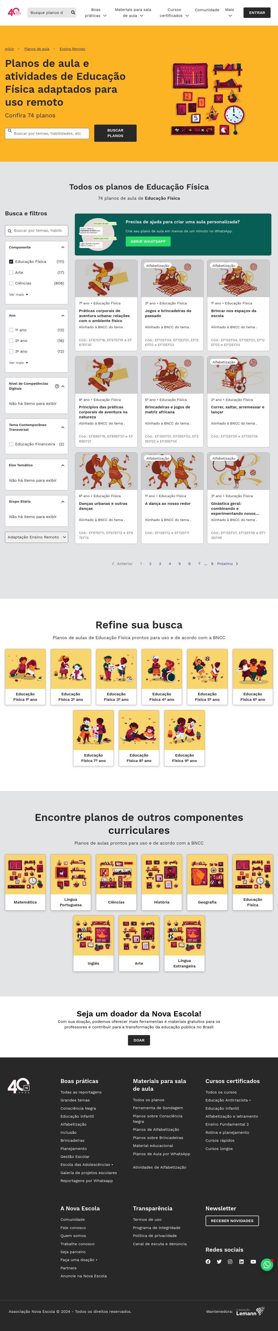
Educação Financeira (35, 444)
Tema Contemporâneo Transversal (27, 427)
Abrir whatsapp (148, 241)
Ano (12, 315)
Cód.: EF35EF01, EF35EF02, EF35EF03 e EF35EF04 (172, 438)
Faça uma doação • (79, 1259)
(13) (61, 330)
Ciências (23, 283)
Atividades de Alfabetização (159, 1167)
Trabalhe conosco (78, 1243)
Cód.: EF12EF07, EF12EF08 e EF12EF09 (238, 535)
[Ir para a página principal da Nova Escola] (14, 15)
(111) (60, 261)
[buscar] (73, 13)
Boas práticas (96, 12)
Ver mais (18, 294)
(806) (59, 283)
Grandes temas (75, 1100)
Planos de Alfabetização (156, 1129)
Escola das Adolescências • (87, 1164)
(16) (61, 340)
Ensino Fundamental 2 (227, 1124)
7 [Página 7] (199, 563)
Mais (229, 12)
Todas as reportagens (81, 1092)
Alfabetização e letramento (232, 1116)
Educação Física (30, 261)
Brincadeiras (72, 1140)
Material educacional (153, 1145)
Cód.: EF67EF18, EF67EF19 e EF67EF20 (105, 342)
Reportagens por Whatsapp (87, 1180)
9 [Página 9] (212, 563)
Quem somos (73, 1235)
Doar (139, 1040)
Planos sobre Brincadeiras (158, 1137)
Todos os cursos (221, 1092)
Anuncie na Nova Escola (84, 1276)
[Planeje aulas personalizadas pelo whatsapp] (267, 1264)
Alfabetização (74, 1124)
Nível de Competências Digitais (34, 385)
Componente (20, 247)
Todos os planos (148, 1099)
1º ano (21, 330)
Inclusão (69, 1132)
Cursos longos (219, 1148)
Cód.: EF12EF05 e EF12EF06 (234, 436)
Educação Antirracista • (228, 1100)
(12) (61, 351)
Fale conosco (73, 1227)
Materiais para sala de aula (133, 12)
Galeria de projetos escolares (89, 1172)
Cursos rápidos (220, 1140)
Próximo (227, 563)
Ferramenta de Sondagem (158, 1107)
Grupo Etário (20, 501)
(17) (61, 272)
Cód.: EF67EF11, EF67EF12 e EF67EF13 (106, 535)
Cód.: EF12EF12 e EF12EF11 (167, 533)
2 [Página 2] (150, 563)
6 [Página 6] (189, 563)
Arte (19, 272)
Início (9, 49)
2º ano (21, 340)
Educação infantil (77, 1116)
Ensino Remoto (72, 49)
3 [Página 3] (160, 563)
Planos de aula (36, 49)
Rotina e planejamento (227, 1132)
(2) (61, 444)
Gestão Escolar (75, 1156)
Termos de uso (147, 1219)
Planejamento (74, 1148)
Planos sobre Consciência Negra (157, 1119)
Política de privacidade (155, 1235)
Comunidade (207, 9)
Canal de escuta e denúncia (160, 1243)
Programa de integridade (156, 1227)
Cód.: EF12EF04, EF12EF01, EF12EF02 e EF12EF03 (172, 342)
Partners (69, 1268)
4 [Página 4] (170, 563)
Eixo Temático (21, 465)
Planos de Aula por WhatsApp (161, 1156)
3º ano (21, 351)
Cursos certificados (174, 12)
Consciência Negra (78, 1108)
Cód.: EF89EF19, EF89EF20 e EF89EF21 (106, 438)
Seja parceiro (73, 1251)
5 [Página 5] (180, 563)
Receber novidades (232, 1220)
